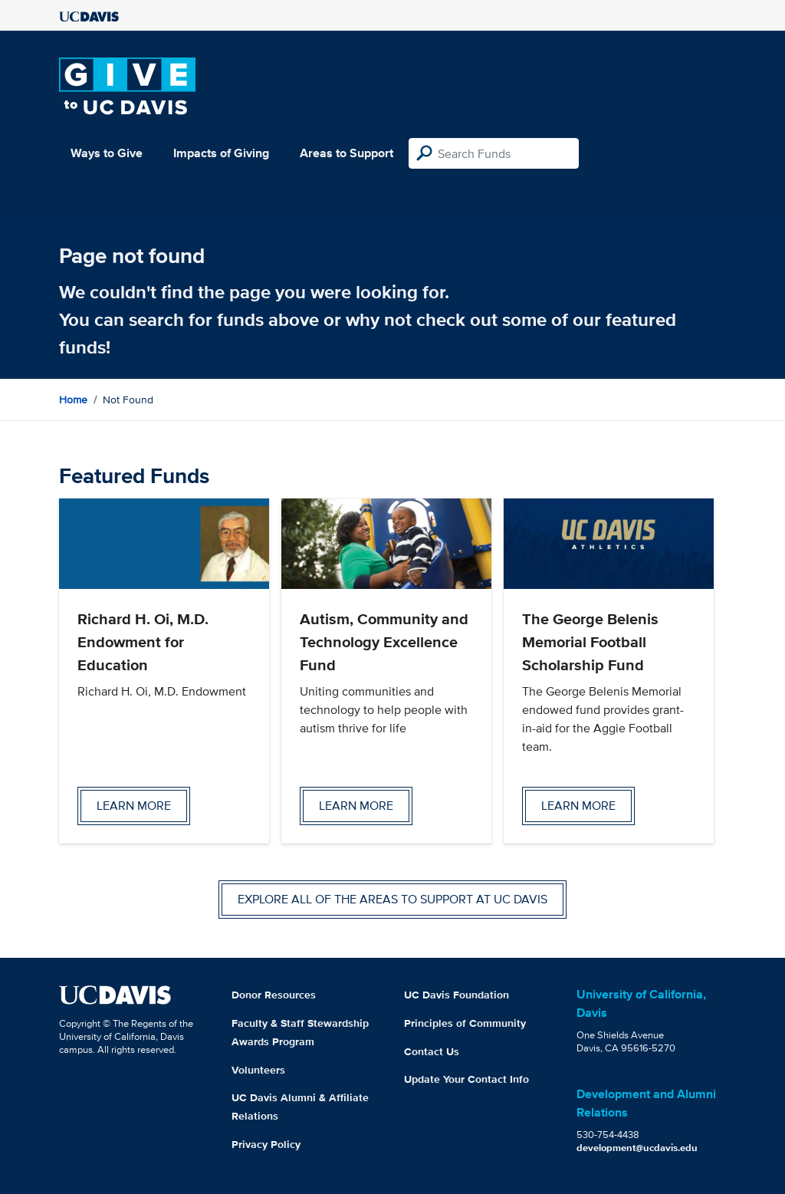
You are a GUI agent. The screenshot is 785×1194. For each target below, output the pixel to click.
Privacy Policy (266, 1144)
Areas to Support (346, 153)
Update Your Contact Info (466, 1079)
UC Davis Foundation (456, 994)
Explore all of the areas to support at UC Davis (392, 899)
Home (73, 399)
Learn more (134, 805)
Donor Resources (274, 994)
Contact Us (431, 1051)
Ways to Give (107, 153)
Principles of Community (465, 1023)
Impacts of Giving (221, 153)
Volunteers (258, 1069)
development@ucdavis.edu (637, 1147)
